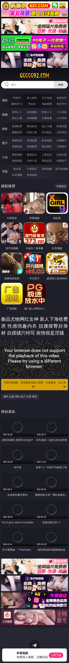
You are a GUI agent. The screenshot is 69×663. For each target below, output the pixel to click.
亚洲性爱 (17, 126)
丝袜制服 (32, 118)
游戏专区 (62, 97)
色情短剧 (32, 174)
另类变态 (62, 132)
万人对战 (47, 97)
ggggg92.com (34, 75)
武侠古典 (62, 154)
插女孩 (17, 168)
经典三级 (32, 132)
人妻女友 (47, 154)
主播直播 (47, 118)
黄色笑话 (47, 160)
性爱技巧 (62, 160)
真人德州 (32, 97)
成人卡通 (47, 126)
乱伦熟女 (47, 132)
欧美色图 (47, 140)
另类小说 (32, 160)
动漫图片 (62, 140)
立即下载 (56, 655)
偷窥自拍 (17, 140)
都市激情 (17, 154)
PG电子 (17, 97)
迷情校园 (17, 160)
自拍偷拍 (32, 112)
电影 (5, 129)
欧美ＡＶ (47, 112)
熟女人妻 (17, 118)
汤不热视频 (61, 168)
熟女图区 (47, 146)
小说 (5, 157)
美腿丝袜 (17, 146)
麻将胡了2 (17, 103)
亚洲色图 (32, 140)
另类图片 (62, 146)
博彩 (5, 100)
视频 (5, 114)
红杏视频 (17, 174)
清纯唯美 (32, 146)
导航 (5, 171)
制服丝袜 (17, 132)
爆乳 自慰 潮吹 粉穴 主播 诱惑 (20, 396)
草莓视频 (47, 168)
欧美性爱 (62, 126)
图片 (5, 143)
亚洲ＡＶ (17, 112)
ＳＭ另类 (62, 118)
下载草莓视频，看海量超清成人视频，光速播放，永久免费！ (34, 385)
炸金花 (32, 103)
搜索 (60, 84)
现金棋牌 (47, 103)
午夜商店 (32, 168)
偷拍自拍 (32, 126)
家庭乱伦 (32, 154)
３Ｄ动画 (62, 112)
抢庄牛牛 (62, 103)
